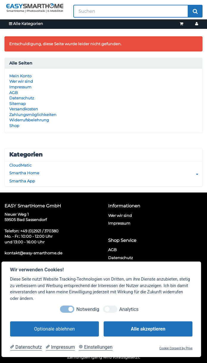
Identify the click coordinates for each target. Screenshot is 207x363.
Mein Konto (20, 75)
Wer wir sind (21, 81)
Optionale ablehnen (54, 329)
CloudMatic (20, 165)
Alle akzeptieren (148, 329)
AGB (13, 92)
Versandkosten (23, 109)
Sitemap (17, 103)
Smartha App (22, 181)
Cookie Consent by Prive (176, 348)
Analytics (128, 309)
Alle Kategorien (26, 23)
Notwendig (87, 309)
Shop (14, 125)
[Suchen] (130, 11)
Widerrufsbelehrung (29, 120)
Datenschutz (21, 98)
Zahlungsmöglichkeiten (32, 114)
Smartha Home (105, 173)
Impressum (20, 87)
